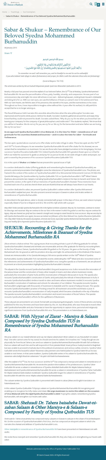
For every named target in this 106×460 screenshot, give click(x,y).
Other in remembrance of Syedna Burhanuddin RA (30, 429)
